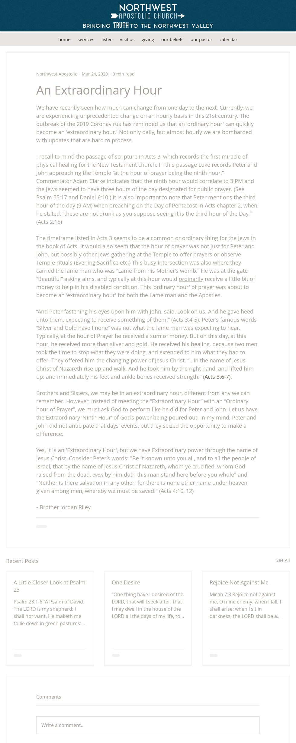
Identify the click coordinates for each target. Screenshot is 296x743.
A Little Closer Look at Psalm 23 (49, 586)
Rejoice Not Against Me (239, 582)
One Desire (126, 582)
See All (283, 560)
